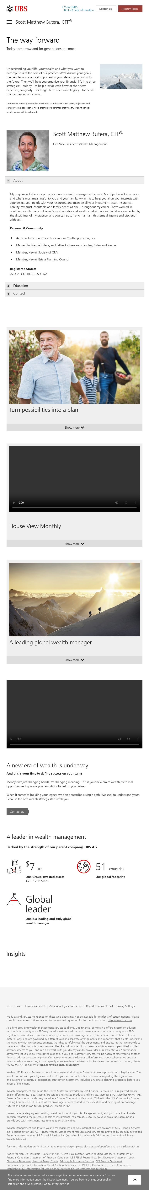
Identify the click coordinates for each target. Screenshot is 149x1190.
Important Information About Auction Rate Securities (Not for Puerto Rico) (62, 1165)
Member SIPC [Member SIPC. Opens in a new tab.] (107, 1094)
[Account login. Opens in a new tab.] (130, 8)
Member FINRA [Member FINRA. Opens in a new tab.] (126, 1094)
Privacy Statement (57, 1179)
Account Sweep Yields (45, 1161)
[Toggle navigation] (39, 21)
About (15, 180)
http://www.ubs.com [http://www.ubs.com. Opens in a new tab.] (120, 1020)
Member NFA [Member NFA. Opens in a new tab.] (62, 1106)
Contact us (105, 8)
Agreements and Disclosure (92, 1168)
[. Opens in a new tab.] (17, 9)
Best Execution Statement (112, 1157)
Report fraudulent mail (99, 1006)
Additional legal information (65, 1006)
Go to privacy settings (56, 1184)
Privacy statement (35, 1006)
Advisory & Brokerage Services (77, 1161)
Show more (74, 428)
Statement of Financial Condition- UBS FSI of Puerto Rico (63, 1157)
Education (17, 286)
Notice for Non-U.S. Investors (23, 1154)
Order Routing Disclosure (100, 1154)
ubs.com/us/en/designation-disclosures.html (114, 1146)
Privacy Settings (126, 1006)
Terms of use (14, 1006)
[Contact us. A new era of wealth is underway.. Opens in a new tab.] (18, 811)
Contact (16, 293)
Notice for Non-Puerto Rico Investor (63, 1154)
